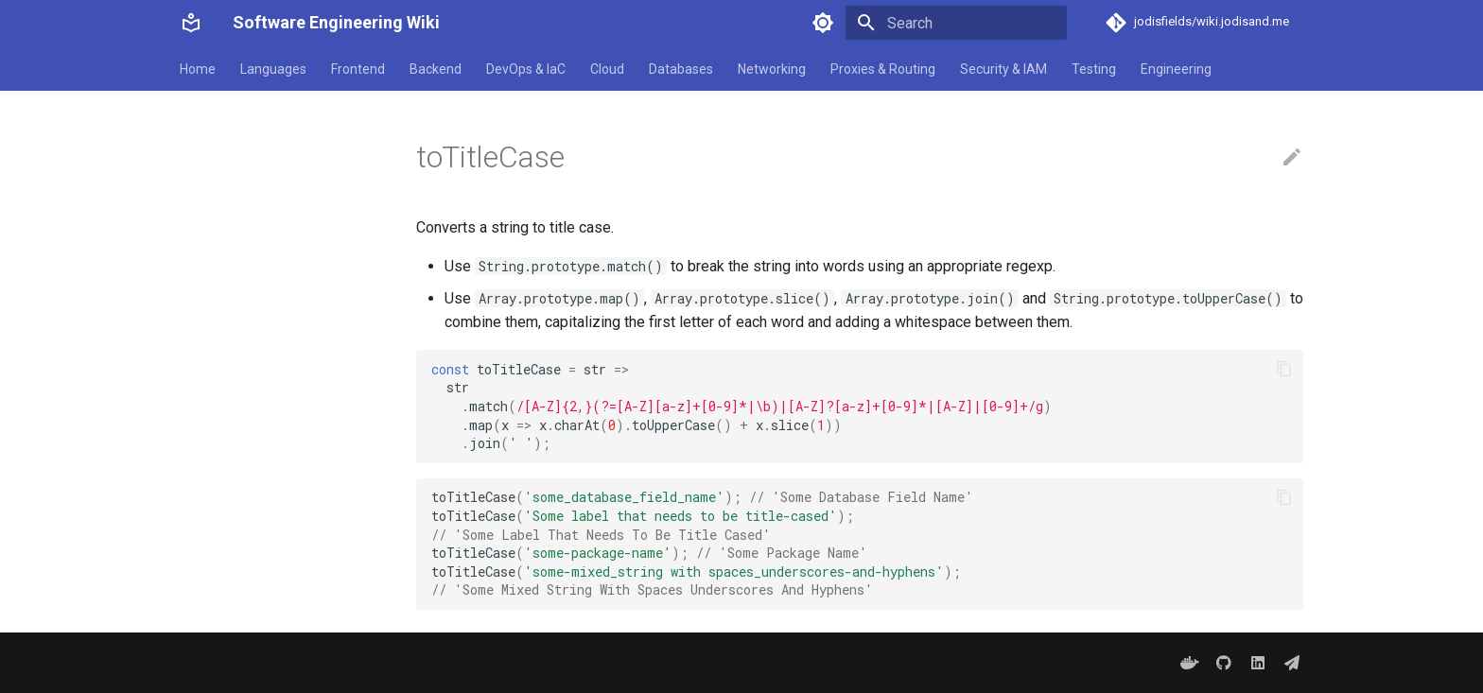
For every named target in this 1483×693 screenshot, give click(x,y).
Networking (772, 69)
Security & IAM (1003, 69)
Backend (436, 69)
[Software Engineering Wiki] (191, 23)
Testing (1094, 69)
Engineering (1176, 69)
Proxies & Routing (882, 69)
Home (198, 69)
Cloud (607, 69)
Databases (681, 69)
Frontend (358, 69)
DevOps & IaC (526, 69)
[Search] (956, 23)
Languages (273, 69)
